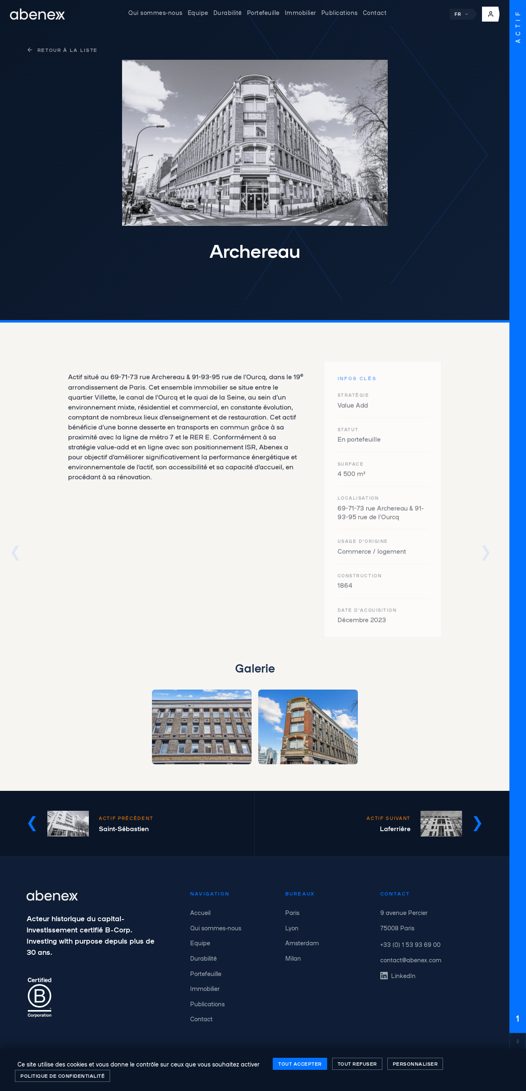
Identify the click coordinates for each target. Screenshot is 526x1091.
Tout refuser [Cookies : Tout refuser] (357, 1063)
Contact (375, 12)
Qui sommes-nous (155, 12)
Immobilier (300, 12)
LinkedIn (398, 975)
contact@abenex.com (410, 960)
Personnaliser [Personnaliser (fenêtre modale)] (415, 1063)
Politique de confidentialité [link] (62, 1075)
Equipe (198, 12)
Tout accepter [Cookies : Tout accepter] (300, 1063)
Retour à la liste (62, 49)
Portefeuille (263, 12)
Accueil (200, 912)
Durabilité (227, 12)
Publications (339, 12)
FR (462, 14)
